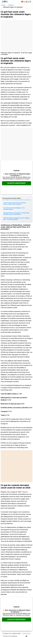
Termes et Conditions (10, 636)
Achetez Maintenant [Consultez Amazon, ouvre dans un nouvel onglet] (16, 183)
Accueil (3, 5)
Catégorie (11, 5)
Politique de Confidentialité (12, 633)
